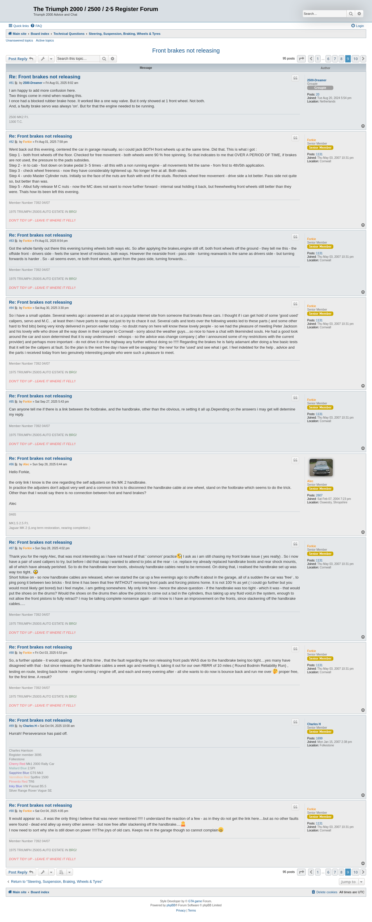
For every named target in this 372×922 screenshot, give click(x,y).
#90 (11, 811)
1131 (319, 154)
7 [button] (335, 58)
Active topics (45, 40)
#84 (11, 307)
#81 (11, 82)
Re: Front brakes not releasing (45, 77)
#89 (11, 725)
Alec (310, 481)
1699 (319, 738)
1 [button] (318, 58)
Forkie (311, 140)
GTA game (195, 901)
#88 (11, 652)
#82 (11, 141)
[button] (301, 58)
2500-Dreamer (316, 80)
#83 (11, 240)
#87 (11, 548)
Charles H (314, 724)
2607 (319, 495)
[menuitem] (36, 25)
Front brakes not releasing (186, 50)
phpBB (171, 905)
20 (317, 94)
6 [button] (328, 58)
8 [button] (341, 58)
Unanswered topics (19, 40)
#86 (11, 464)
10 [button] (355, 58)
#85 (11, 401)
